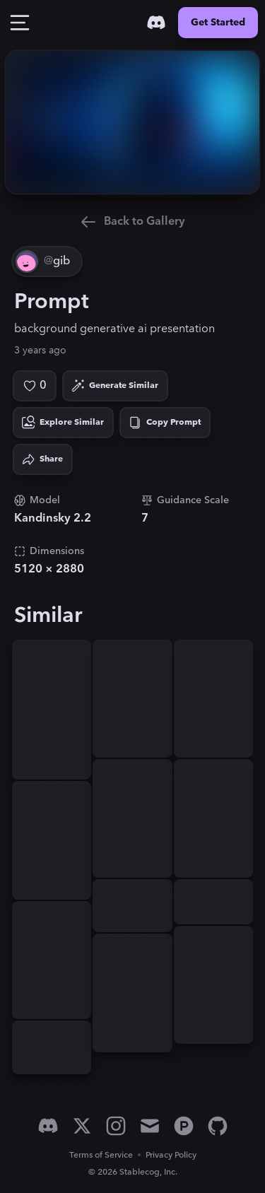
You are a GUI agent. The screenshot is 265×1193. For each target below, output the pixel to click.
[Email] (150, 1126)
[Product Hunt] (184, 1126)
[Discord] (156, 23)
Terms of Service (101, 1155)
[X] (82, 1126)
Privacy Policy (171, 1155)
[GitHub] (218, 1126)
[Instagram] (116, 1126)
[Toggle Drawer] (20, 22)
